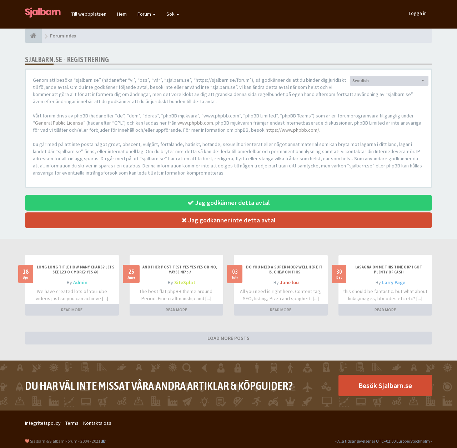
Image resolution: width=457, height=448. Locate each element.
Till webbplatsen (88, 14)
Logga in (418, 13)
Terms (72, 423)
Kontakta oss (97, 423)
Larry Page (393, 282)
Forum (146, 14)
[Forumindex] (33, 36)
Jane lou (289, 282)
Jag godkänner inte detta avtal (229, 220)
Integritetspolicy (43, 423)
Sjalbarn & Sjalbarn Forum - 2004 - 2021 (65, 441)
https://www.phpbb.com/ (292, 130)
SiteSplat (184, 282)
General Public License (59, 123)
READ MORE (71, 309)
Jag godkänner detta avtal (228, 202)
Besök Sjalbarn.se (385, 385)
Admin (80, 282)
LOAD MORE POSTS (228, 338)
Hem (122, 14)
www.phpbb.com (195, 123)
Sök (172, 14)
